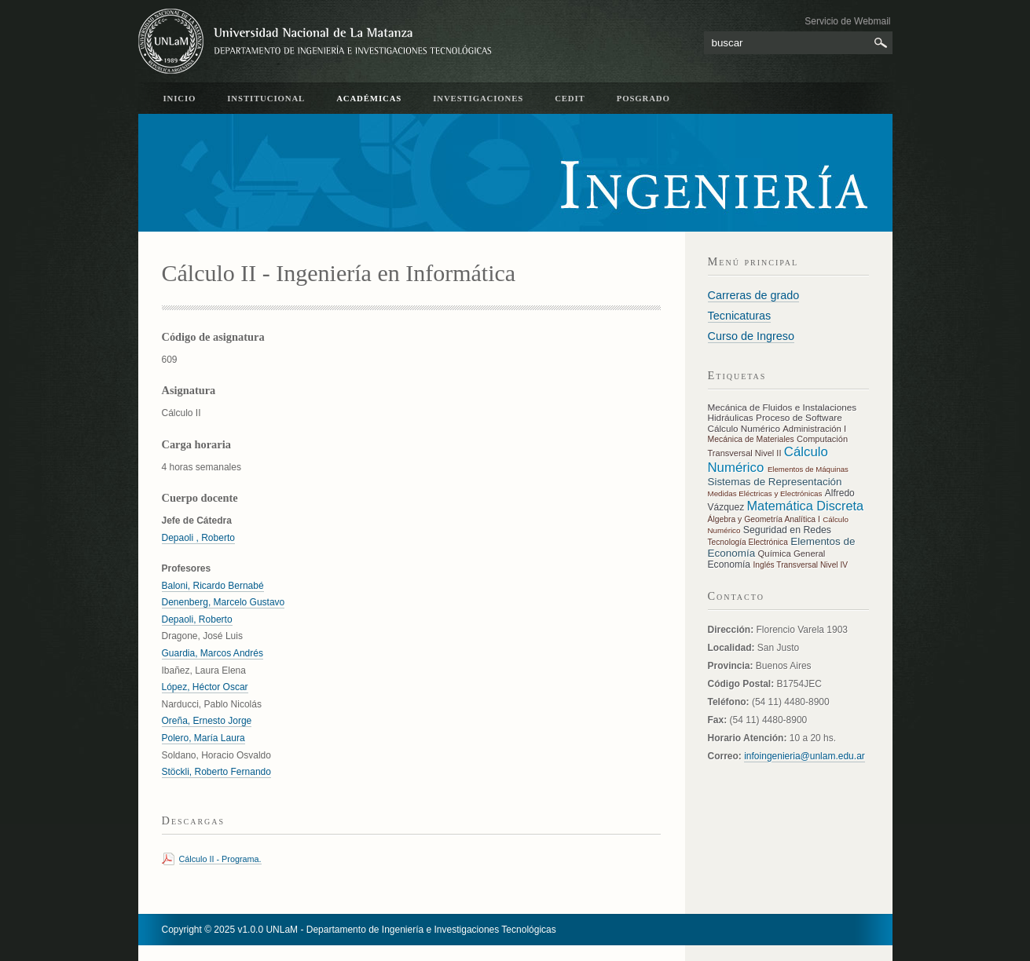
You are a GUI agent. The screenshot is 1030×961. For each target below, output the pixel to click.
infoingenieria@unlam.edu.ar (804, 756)
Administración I (814, 428)
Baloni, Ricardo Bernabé (213, 585)
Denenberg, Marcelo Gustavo (223, 602)
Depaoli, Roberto (197, 619)
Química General (792, 553)
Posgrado (643, 98)
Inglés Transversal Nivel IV (800, 565)
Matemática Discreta (805, 506)
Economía (730, 564)
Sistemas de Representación (775, 482)
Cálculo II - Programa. (220, 859)
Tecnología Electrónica (748, 542)
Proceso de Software (799, 417)
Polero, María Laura (203, 738)
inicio (179, 98)
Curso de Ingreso (751, 336)
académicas (368, 98)
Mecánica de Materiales (751, 439)
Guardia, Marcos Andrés (212, 653)
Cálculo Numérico (745, 428)
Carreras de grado (754, 295)
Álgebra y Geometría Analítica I (764, 519)
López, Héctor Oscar (205, 686)
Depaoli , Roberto (198, 537)
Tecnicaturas (740, 315)
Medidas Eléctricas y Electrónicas (765, 493)
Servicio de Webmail (847, 21)
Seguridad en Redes (787, 529)
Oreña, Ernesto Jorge (207, 720)
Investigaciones (478, 98)
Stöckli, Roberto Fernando (216, 771)
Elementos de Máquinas (808, 469)
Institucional (266, 98)
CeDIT (570, 98)
